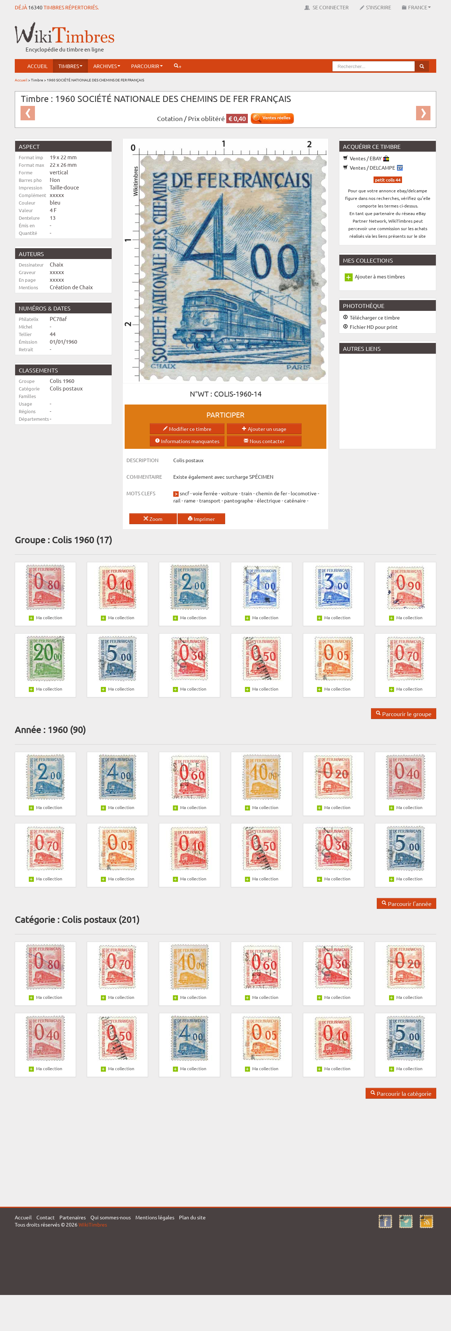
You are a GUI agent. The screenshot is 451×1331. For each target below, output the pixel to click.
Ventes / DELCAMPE (373, 167)
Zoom (152, 518)
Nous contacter (264, 441)
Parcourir (147, 66)
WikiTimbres (93, 1224)
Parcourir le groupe (404, 713)
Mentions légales (154, 1217)
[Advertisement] (305, 38)
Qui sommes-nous (110, 1217)
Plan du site (192, 1217)
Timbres (70, 66)
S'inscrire (375, 7)
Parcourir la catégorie (401, 1093)
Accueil (37, 66)
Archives (106, 66)
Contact (45, 1217)
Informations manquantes (187, 441)
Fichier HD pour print (370, 326)
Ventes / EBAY (366, 158)
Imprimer (201, 518)
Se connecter (326, 7)
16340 (35, 7)
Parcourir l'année (406, 903)
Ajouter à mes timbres (380, 276)
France (416, 7)
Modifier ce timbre (187, 428)
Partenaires (72, 1217)
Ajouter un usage (264, 428)
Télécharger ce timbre (371, 317)
